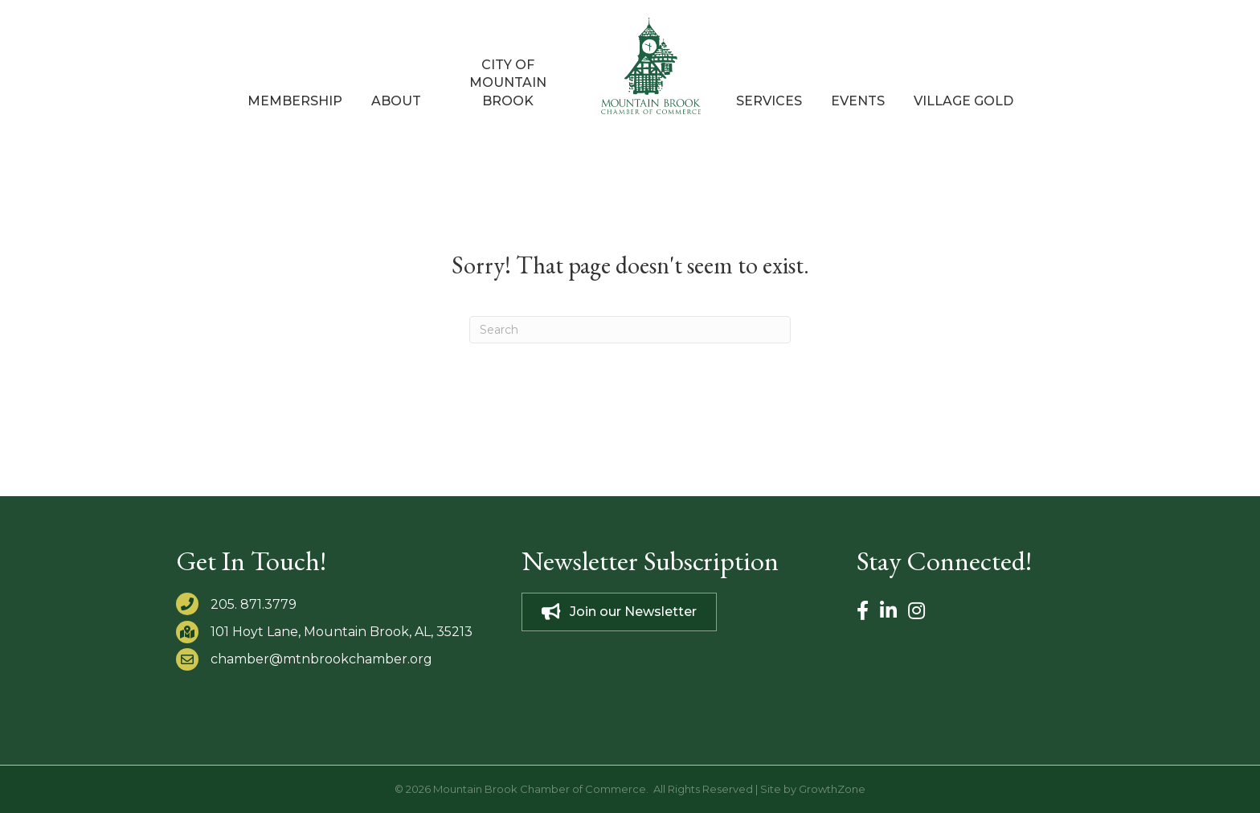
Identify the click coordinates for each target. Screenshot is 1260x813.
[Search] (630, 329)
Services (769, 101)
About (396, 101)
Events (858, 101)
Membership (295, 101)
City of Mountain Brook (507, 83)
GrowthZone (832, 788)
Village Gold (963, 101)
